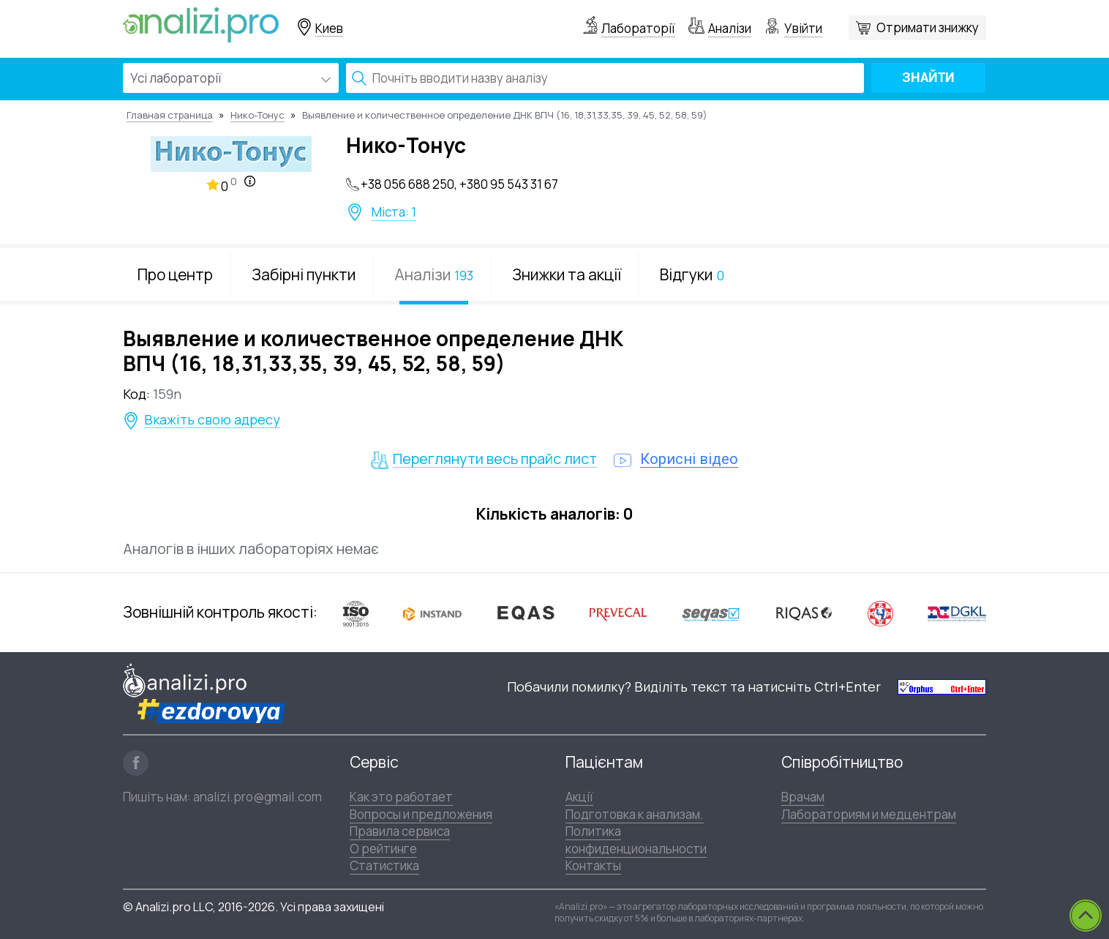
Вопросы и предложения (421, 814)
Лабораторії (638, 28)
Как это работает (401, 796)
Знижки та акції (566, 274)
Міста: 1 (394, 212)
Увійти (803, 28)
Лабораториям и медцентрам (868, 814)
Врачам (802, 796)
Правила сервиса (400, 831)
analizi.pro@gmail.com (257, 796)
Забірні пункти (304, 274)
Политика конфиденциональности (636, 839)
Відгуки (692, 274)
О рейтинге (383, 848)
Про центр (175, 274)
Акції (579, 796)
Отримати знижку (927, 27)
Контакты (593, 865)
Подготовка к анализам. (634, 814)
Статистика (384, 865)
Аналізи (729, 28)
